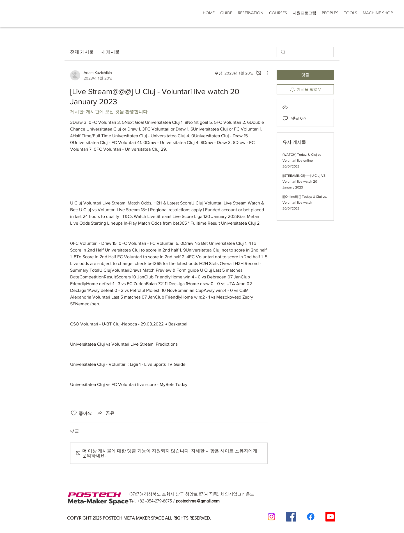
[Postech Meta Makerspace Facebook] (291, 517)
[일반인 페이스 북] (311, 517)
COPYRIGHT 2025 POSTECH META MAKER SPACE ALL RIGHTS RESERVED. (139, 518)
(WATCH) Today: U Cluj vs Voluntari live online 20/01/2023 (302, 160)
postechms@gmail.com (198, 501)
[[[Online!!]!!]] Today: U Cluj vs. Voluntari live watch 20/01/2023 (305, 202)
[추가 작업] (264, 73)
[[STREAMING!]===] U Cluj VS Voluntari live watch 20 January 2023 (304, 181)
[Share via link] (105, 413)
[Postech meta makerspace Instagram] (271, 517)
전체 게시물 (82, 52)
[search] (305, 52)
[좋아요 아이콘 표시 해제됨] (73, 413)
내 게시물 (110, 52)
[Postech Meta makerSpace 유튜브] (330, 517)
